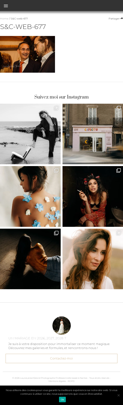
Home (4, 18)
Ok (62, 399)
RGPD (71, 381)
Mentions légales (57, 381)
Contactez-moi (61, 358)
